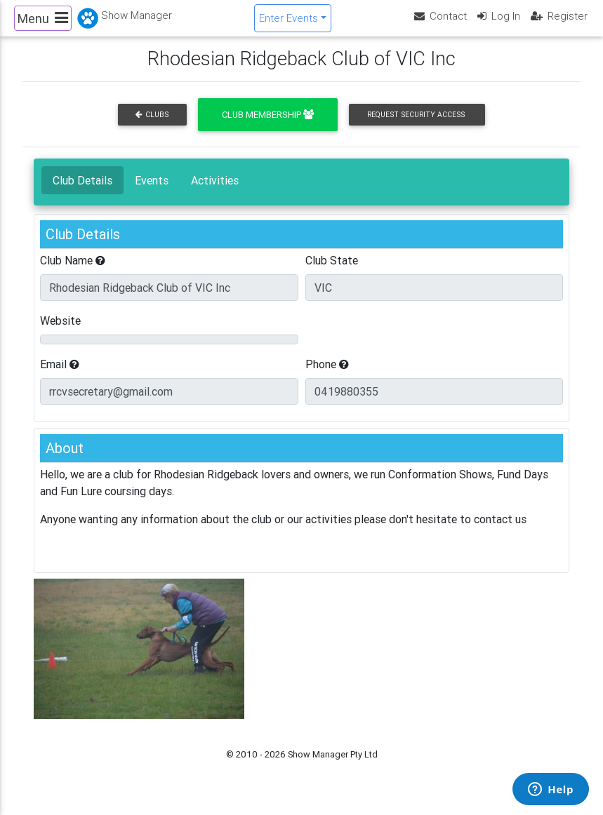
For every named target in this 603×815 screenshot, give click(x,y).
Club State (331, 272)
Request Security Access (416, 126)
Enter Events (288, 23)
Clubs (151, 126)
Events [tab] (151, 192)
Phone (327, 376)
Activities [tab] (215, 192)
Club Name (72, 272)
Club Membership (268, 127)
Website (60, 332)
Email (59, 376)
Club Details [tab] (82, 192)
